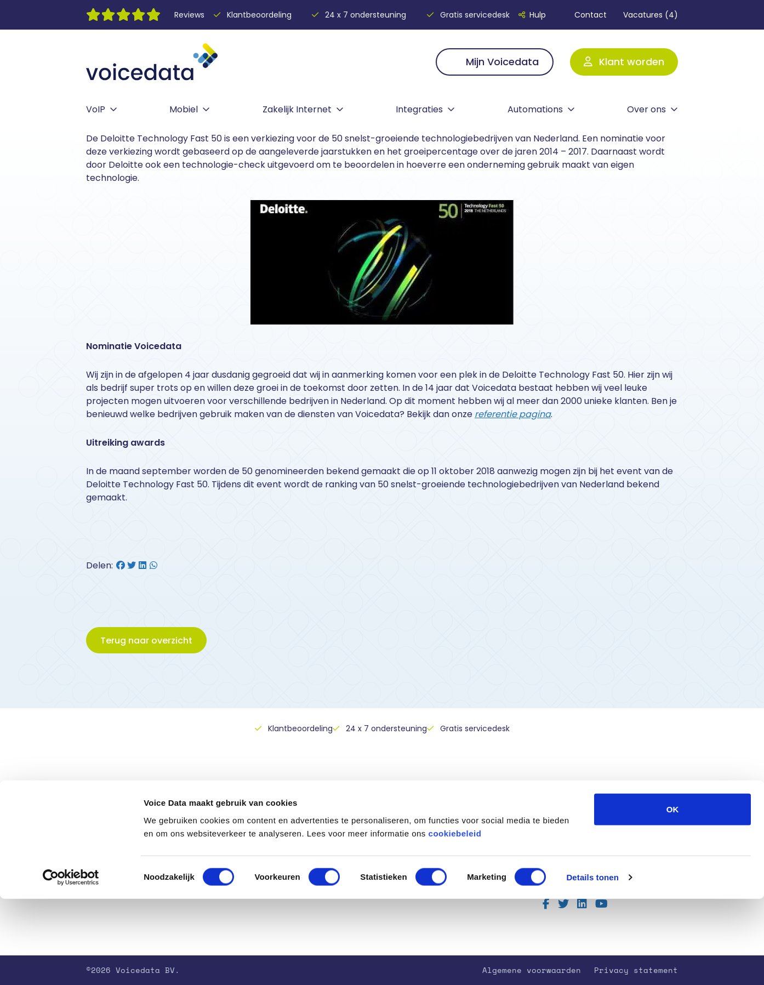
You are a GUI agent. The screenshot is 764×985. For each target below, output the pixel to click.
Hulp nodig (263, 827)
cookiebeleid (455, 919)
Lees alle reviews (584, 860)
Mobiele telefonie (128, 841)
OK (672, 894)
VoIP (95, 109)
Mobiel (183, 109)
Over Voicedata (272, 841)
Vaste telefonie (123, 827)
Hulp (532, 14)
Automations (535, 109)
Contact (584, 14)
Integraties (419, 109)
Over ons (646, 109)
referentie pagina (513, 414)
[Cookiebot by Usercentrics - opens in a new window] (71, 963)
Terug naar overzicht (146, 640)
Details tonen (592, 963)
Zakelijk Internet (297, 109)
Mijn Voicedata (495, 62)
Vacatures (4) (650, 14)
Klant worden (624, 62)
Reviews (189, 14)
